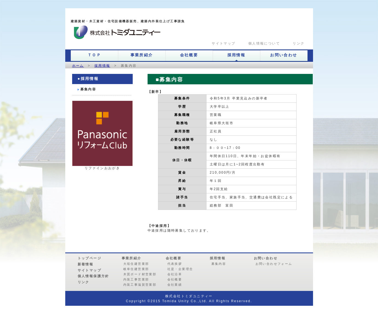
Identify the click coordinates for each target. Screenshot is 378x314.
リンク (296, 43)
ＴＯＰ (94, 55)
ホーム (78, 66)
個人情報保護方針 (93, 276)
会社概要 (189, 55)
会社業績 (174, 284)
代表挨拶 (174, 263)
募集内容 (88, 89)
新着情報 (86, 264)
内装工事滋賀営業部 (140, 284)
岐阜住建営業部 (136, 269)
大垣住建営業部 (136, 263)
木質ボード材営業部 (140, 274)
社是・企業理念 (180, 269)
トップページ (89, 258)
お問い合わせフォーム (273, 263)
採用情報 (236, 55)
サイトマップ (221, 43)
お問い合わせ (283, 55)
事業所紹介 (141, 55)
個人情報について (261, 43)
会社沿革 (174, 274)
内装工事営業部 (136, 279)
